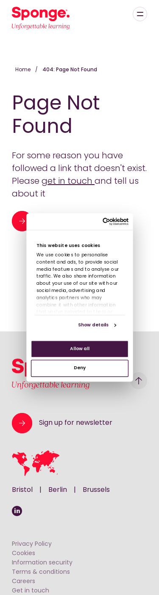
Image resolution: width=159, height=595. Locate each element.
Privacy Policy (32, 544)
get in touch (68, 181)
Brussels (96, 490)
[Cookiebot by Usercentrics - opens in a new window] (103, 221)
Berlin (57, 490)
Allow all (79, 349)
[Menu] (140, 14)
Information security (42, 563)
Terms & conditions (41, 572)
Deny (80, 368)
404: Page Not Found (69, 70)
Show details (93, 325)
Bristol (22, 490)
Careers (23, 581)
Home (23, 70)
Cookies (23, 553)
